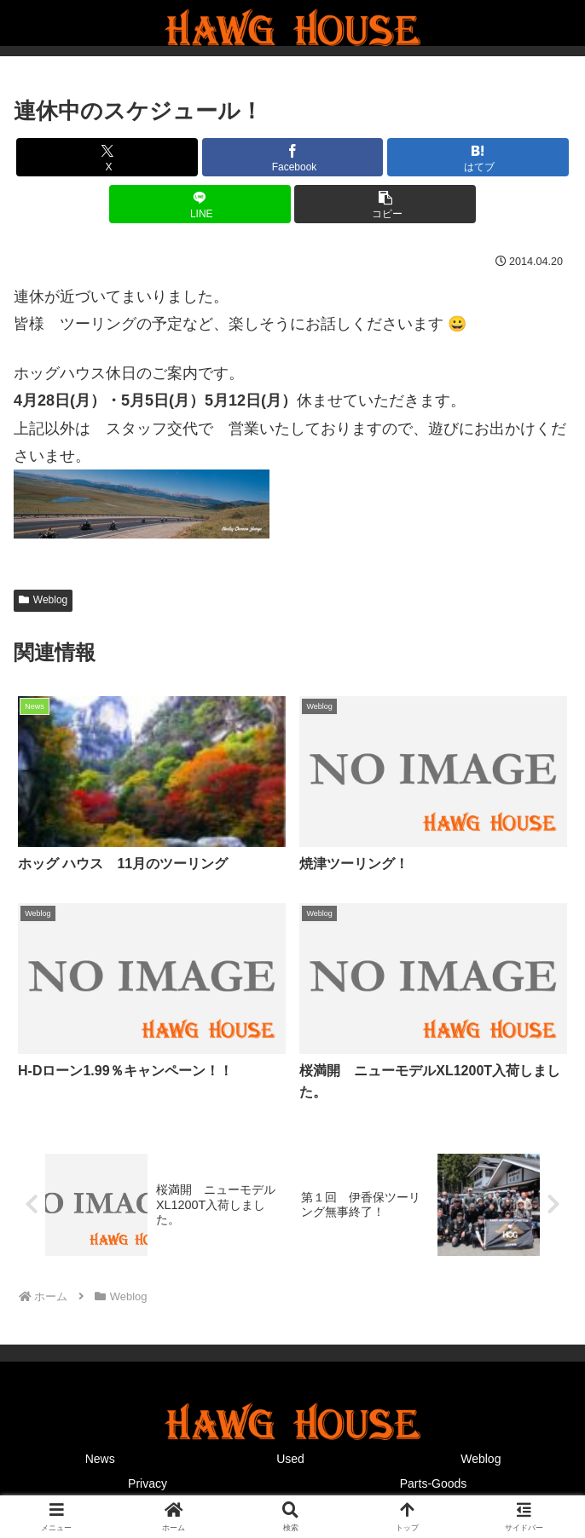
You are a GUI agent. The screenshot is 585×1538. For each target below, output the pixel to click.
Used (290, 1459)
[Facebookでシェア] (293, 157)
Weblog (43, 600)
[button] (385, 204)
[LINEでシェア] (200, 204)
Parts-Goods (433, 1483)
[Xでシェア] (107, 157)
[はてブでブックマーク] (478, 157)
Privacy (147, 1483)
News (100, 1459)
